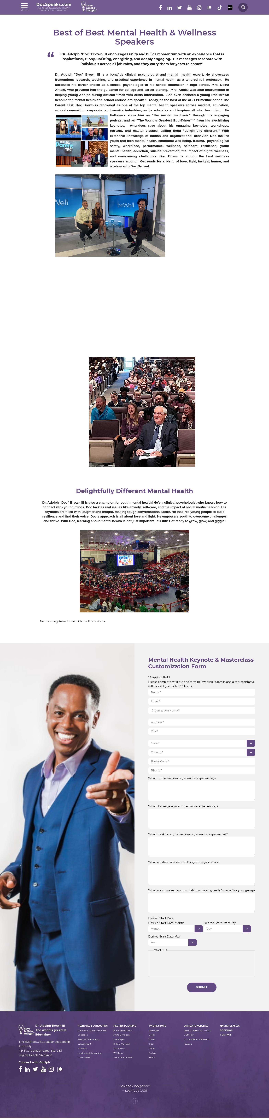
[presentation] (180, 965)
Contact (226, 1036)
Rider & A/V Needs (123, 1046)
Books (152, 1036)
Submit (202, 988)
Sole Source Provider (125, 1059)
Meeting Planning (125, 1027)
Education (83, 1046)
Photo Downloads (123, 1036)
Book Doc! (227, 1032)
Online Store (158, 1027)
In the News (119, 1050)
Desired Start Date (161, 918)
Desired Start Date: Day (221, 923)
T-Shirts (153, 1059)
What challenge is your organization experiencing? (183, 806)
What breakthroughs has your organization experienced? (188, 834)
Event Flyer (119, 1041)
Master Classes (231, 1027)
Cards (152, 1041)
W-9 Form (119, 1055)
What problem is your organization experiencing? (182, 778)
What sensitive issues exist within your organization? (183, 862)
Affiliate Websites (197, 1027)
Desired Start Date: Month (166, 923)
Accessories (155, 1032)
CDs (151, 1046)
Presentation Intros (123, 1032)
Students (83, 1059)
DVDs (152, 1050)
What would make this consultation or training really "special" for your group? (201, 890)
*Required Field (159, 677)
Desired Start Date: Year (164, 937)
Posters (153, 1055)
